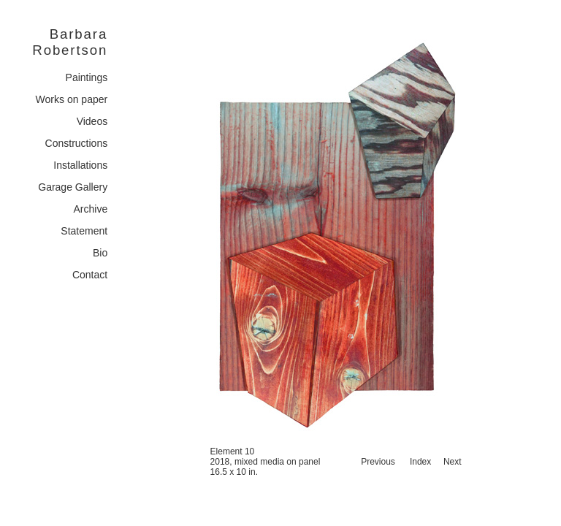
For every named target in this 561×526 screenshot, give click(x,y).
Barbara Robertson (69, 42)
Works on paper (72, 99)
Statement (84, 231)
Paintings (87, 77)
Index (420, 462)
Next (452, 462)
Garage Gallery (72, 187)
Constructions (76, 143)
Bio (100, 253)
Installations (80, 165)
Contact (89, 275)
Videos (92, 121)
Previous (378, 462)
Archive (91, 209)
